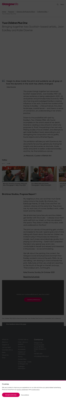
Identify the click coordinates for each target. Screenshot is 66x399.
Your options (25, 395)
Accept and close (10, 395)
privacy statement (22, 389)
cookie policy (35, 389)
